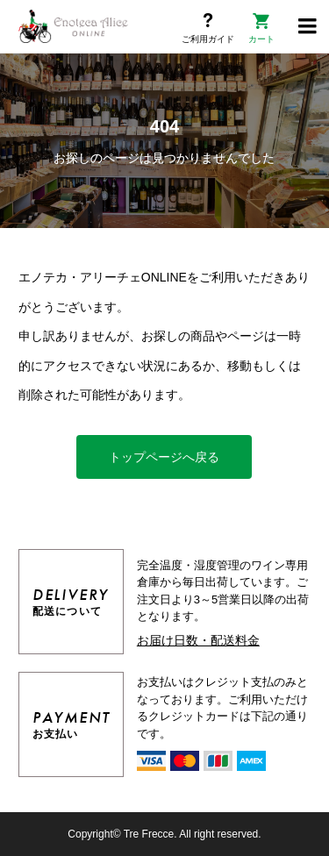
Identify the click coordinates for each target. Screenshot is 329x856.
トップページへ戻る (164, 457)
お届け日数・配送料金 (198, 640)
